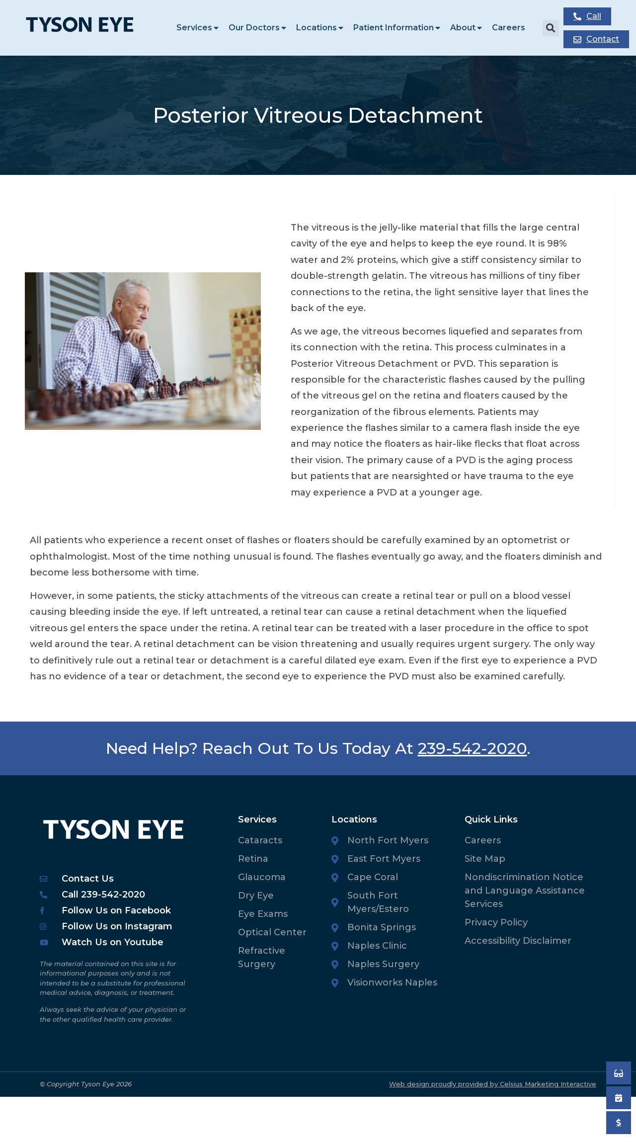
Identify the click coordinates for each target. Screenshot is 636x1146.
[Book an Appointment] (618, 1073)
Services (197, 28)
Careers (508, 27)
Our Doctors (257, 28)
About (466, 28)
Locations (319, 28)
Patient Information (396, 28)
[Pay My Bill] (618, 1122)
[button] (551, 28)
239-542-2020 (472, 748)
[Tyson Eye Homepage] (85, 27)
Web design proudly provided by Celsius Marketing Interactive (492, 1084)
